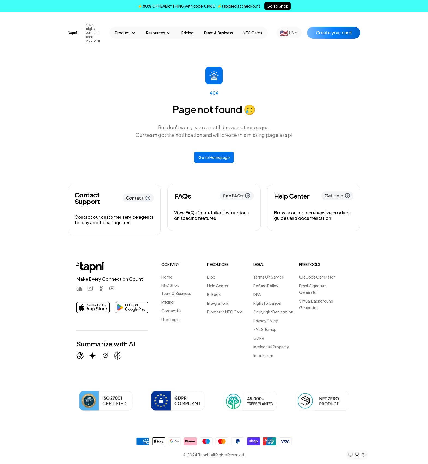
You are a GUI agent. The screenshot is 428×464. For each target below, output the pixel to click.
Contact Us (171, 310)
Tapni (203, 454)
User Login (170, 319)
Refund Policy (265, 285)
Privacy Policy (265, 320)
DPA (257, 294)
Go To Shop (278, 6)
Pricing (187, 32)
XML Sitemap (265, 329)
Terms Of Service (268, 276)
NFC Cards (252, 32)
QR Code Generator (317, 276)
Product (125, 33)
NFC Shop (170, 285)
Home (166, 276)
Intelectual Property (271, 346)
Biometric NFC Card (225, 311)
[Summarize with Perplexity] (117, 355)
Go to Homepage (214, 157)
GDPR (258, 338)
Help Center (217, 285)
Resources (158, 33)
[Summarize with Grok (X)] (105, 355)
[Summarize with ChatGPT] (80, 355)
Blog (211, 276)
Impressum (263, 355)
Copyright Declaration (273, 311)
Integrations (218, 303)
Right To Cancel (267, 303)
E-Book (214, 294)
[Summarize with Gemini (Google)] (92, 355)
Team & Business (218, 32)
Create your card (334, 32)
